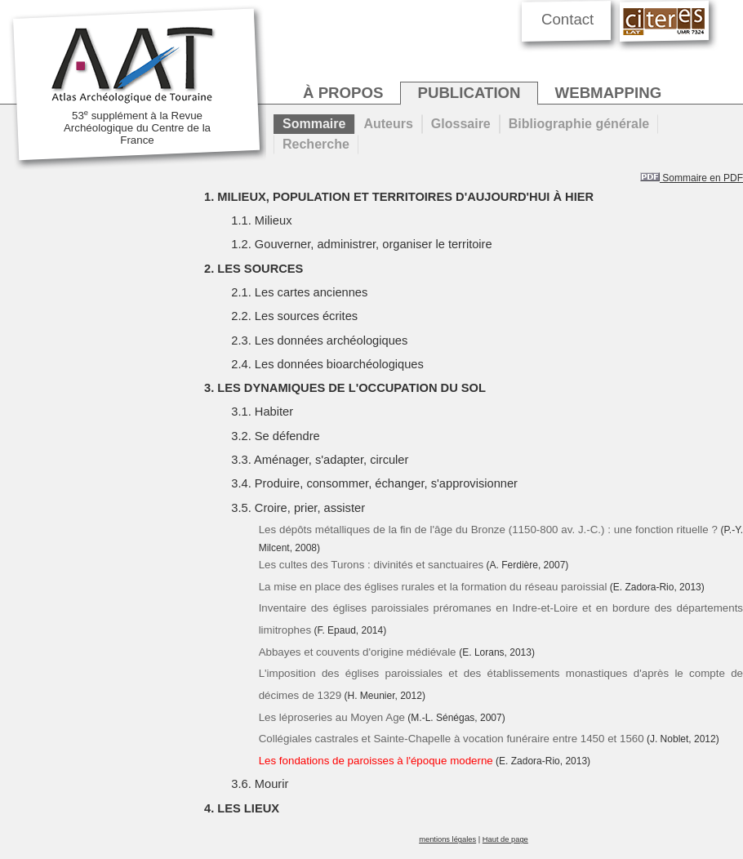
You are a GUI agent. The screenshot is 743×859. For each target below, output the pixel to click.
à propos (343, 92)
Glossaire (461, 124)
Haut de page (505, 839)
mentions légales (447, 839)
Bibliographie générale (579, 124)
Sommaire (314, 124)
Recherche (316, 144)
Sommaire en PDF (691, 178)
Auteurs (387, 124)
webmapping (608, 92)
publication (468, 92)
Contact (567, 19)
